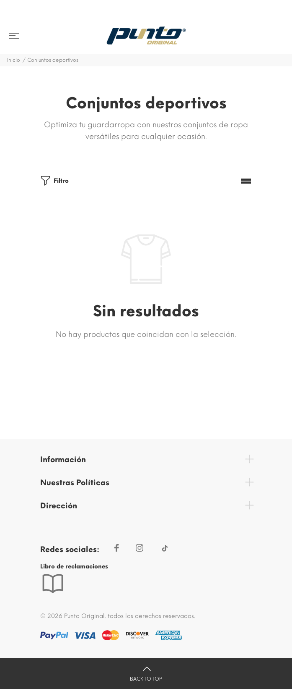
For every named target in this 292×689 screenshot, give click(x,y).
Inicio (13, 60)
